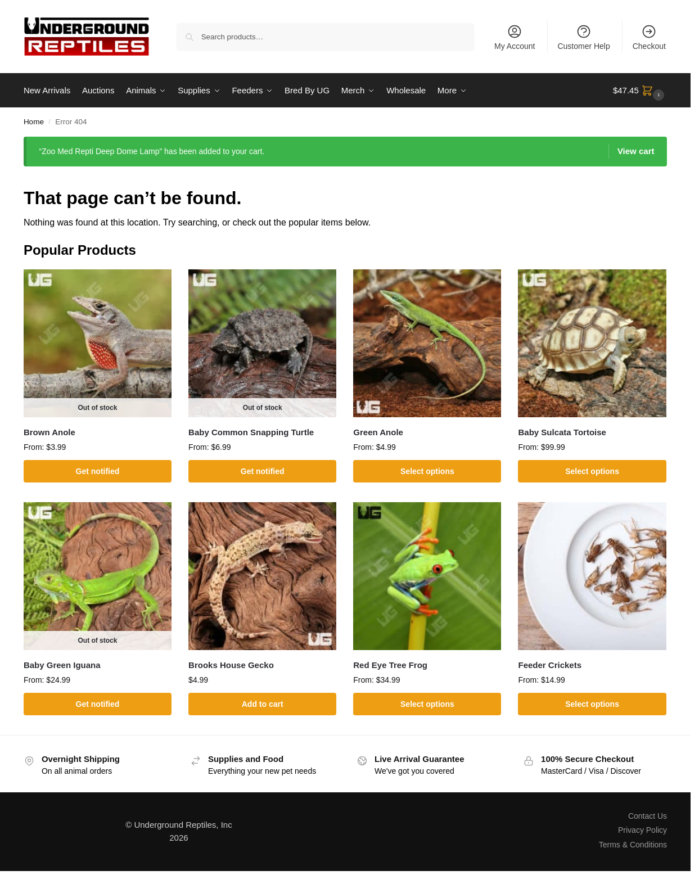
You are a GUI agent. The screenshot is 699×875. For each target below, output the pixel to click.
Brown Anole (49, 432)
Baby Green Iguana (62, 665)
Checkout (649, 37)
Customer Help (583, 37)
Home (34, 122)
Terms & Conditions (633, 844)
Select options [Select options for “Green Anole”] (427, 471)
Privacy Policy (642, 830)
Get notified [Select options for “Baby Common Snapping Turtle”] (263, 471)
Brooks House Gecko (231, 665)
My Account (514, 37)
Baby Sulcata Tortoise (562, 432)
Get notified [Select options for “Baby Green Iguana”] (98, 703)
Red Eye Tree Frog (390, 665)
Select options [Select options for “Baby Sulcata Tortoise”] (592, 471)
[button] (640, 90)
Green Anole (378, 432)
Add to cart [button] (262, 703)
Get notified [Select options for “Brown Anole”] (98, 471)
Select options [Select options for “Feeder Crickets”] (592, 703)
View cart (636, 151)
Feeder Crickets (549, 665)
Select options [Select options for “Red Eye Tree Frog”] (427, 703)
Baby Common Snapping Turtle (251, 432)
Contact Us (647, 815)
